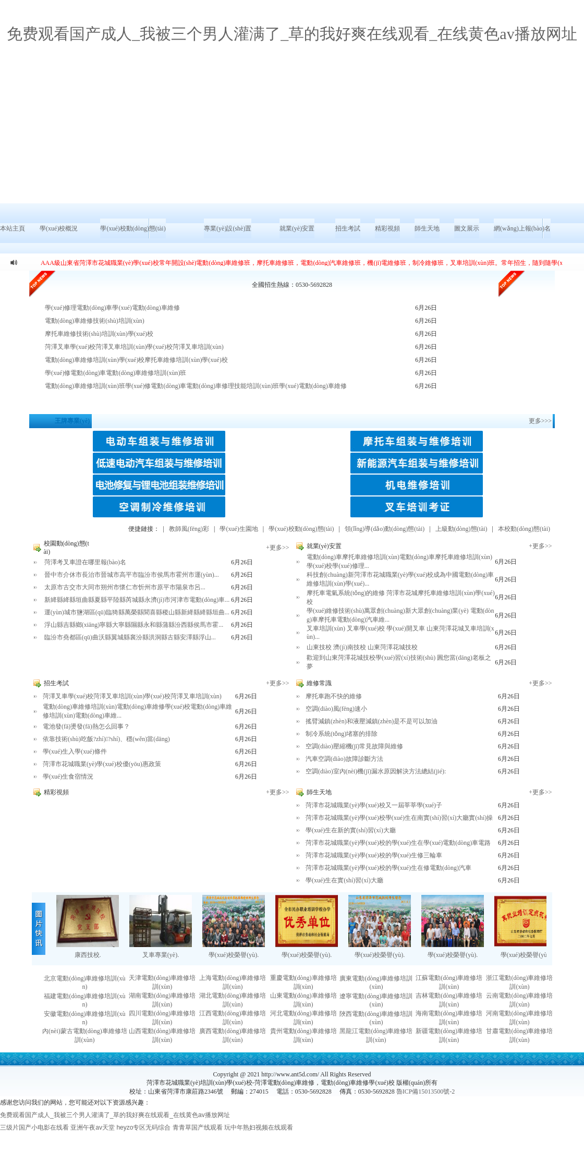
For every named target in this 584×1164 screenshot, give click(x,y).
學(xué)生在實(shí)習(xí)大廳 (344, 880)
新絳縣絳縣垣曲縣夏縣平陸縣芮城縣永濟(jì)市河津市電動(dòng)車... (137, 599)
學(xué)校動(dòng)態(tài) (132, 228)
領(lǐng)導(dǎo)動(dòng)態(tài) (384, 528)
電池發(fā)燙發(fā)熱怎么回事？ (86, 726)
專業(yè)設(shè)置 (227, 228)
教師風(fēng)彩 (189, 528)
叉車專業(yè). (160, 955)
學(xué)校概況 (59, 228)
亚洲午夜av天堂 (92, 1127)
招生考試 (347, 228)
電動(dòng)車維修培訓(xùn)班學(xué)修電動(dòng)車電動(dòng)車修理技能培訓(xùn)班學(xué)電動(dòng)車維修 (196, 386)
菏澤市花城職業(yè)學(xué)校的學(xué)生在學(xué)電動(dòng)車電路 (398, 842)
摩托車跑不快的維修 (334, 696)
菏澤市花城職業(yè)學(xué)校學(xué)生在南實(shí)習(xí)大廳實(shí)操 (399, 817)
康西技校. (88, 955)
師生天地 (427, 228)
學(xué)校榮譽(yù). (234, 955)
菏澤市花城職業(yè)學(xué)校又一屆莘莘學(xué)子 (374, 805)
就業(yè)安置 (296, 228)
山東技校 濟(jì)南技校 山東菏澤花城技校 (362, 647)
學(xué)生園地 (239, 528)
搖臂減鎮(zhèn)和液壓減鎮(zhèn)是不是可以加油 (371, 721)
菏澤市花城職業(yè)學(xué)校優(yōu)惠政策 (102, 764)
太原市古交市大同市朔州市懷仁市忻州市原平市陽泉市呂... (124, 587)
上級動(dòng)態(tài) (461, 528)
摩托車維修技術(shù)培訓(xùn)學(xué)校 (99, 333)
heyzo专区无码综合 (143, 1127)
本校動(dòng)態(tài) (524, 528)
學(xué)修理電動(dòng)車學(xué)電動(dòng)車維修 (112, 307)
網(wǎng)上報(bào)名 (522, 228)
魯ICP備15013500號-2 (425, 1091)
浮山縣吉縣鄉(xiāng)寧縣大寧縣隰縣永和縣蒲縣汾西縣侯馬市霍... (134, 624)
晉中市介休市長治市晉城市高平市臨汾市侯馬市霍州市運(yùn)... (131, 574)
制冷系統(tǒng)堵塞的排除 (342, 733)
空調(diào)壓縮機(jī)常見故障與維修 (354, 746)
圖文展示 (466, 228)
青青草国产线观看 (198, 1127)
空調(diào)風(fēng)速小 (336, 708)
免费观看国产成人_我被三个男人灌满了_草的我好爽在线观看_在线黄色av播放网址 (292, 33)
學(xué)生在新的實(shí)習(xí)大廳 (351, 830)
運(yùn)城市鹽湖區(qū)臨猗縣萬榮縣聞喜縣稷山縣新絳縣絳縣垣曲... (136, 612)
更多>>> (540, 421)
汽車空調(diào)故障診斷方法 (344, 758)
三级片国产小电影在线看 (34, 1127)
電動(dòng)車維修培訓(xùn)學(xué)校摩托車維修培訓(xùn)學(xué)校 (136, 359)
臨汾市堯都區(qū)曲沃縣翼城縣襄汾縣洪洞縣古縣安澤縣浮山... (130, 637)
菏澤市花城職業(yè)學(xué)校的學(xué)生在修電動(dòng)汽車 (388, 867)
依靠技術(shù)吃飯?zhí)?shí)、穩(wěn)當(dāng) (106, 739)
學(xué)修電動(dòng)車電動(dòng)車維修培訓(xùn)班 (115, 373)
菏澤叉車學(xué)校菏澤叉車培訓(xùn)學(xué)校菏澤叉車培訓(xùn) (134, 346)
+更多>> (277, 547)
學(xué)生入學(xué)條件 (75, 751)
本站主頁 (12, 228)
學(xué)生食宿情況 (68, 776)
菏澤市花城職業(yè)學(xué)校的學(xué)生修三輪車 (374, 855)
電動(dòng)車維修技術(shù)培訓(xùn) (94, 320)
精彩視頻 (387, 228)
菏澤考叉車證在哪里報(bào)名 (85, 562)
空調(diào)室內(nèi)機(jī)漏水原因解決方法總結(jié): (376, 771)
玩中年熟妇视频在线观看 (258, 1127)
